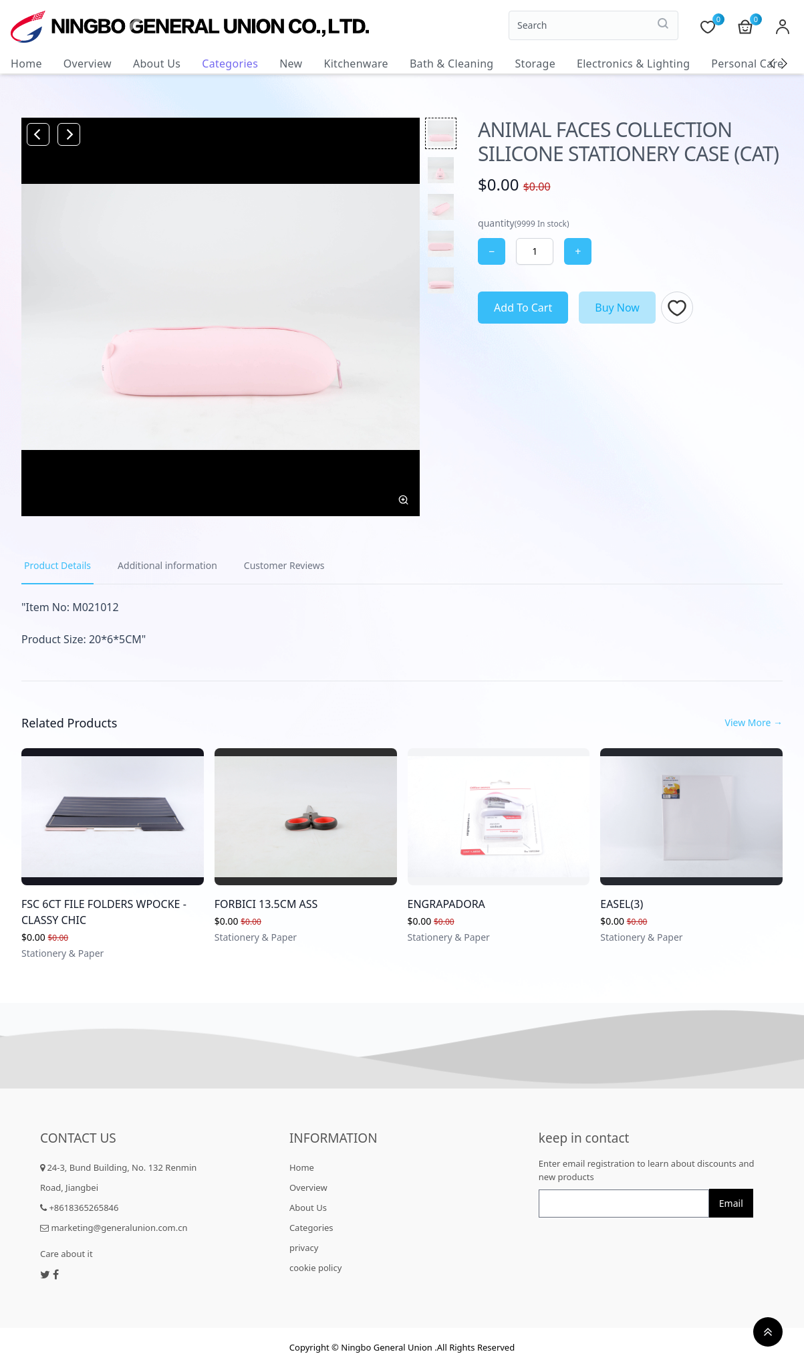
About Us (156, 63)
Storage (535, 63)
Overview (87, 63)
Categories (230, 63)
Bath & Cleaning (452, 63)
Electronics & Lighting (633, 63)
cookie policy (315, 1268)
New (290, 63)
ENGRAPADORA (446, 904)
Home (26, 63)
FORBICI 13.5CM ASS (266, 904)
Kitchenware (355, 63)
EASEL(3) (621, 904)
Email (731, 1203)
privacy (304, 1248)
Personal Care (747, 63)
